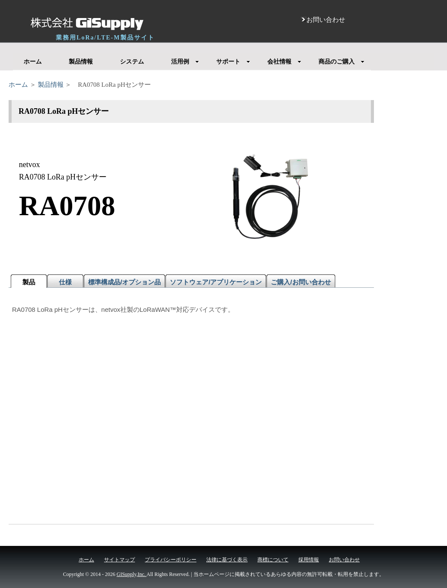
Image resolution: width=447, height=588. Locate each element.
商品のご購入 (341, 61)
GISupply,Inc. (131, 574)
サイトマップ (119, 560)
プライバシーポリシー (170, 560)
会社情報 (284, 61)
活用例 (185, 61)
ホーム (33, 61)
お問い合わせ (344, 560)
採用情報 (308, 560)
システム (132, 61)
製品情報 (81, 61)
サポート (233, 61)
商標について (272, 560)
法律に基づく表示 (227, 560)
